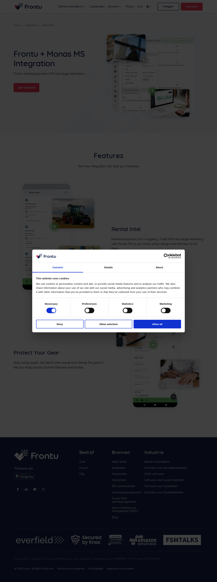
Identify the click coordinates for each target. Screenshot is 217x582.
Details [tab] (108, 267)
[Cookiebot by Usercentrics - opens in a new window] (166, 256)
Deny (60, 324)
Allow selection (108, 324)
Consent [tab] (58, 267)
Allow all (157, 324)
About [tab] (159, 267)
